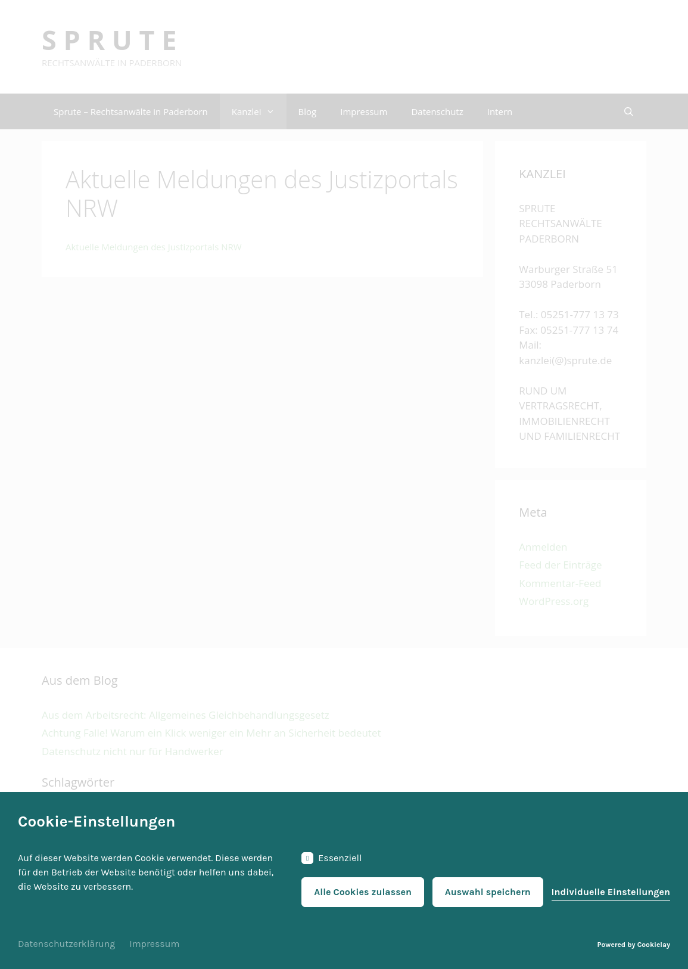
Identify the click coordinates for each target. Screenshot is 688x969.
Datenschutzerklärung (66, 943)
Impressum (154, 943)
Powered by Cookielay (633, 944)
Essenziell (331, 858)
